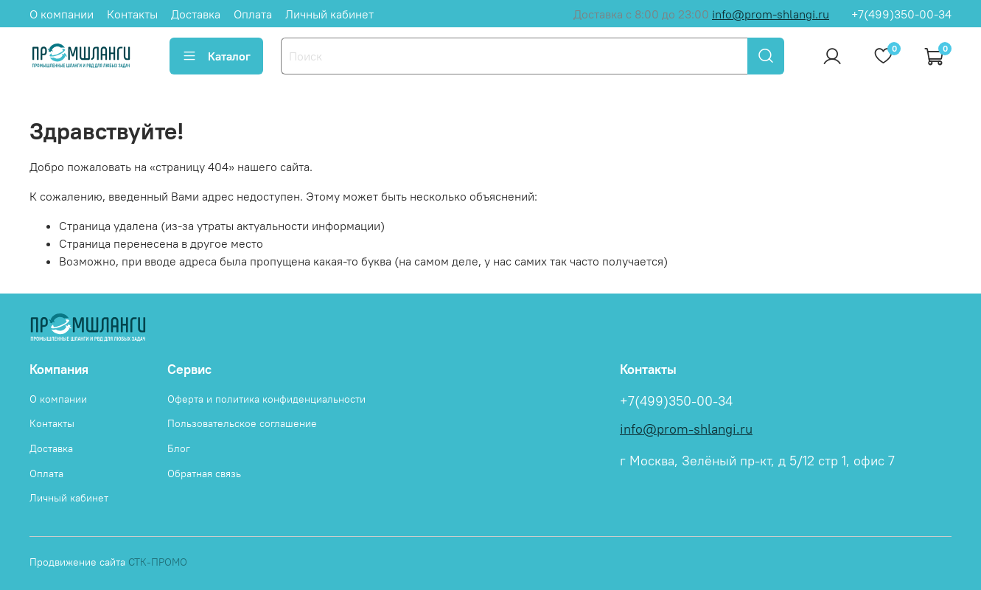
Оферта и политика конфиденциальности (266, 399)
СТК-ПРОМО (157, 562)
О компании (61, 14)
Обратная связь (204, 473)
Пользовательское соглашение (242, 423)
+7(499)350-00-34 (901, 14)
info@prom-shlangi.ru (770, 14)
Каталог (216, 56)
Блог (178, 448)
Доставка (195, 14)
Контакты (132, 14)
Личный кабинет (329, 14)
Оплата (253, 14)
